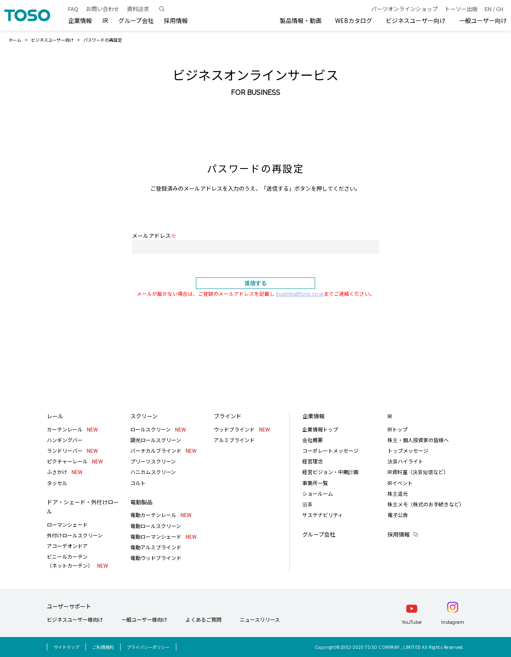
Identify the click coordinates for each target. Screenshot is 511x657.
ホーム (15, 40)
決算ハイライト (405, 461)
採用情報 (399, 534)
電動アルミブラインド (155, 547)
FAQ (73, 9)
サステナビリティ (322, 514)
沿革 (307, 504)
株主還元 (398, 493)
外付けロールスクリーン (75, 535)
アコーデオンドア (67, 545)
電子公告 (398, 514)
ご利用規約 (103, 647)
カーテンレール (72, 429)
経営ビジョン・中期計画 (330, 471)
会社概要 (312, 439)
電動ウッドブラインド (155, 557)
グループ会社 (136, 20)
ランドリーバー (72, 450)
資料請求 (138, 9)
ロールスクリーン (158, 429)
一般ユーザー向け (483, 20)
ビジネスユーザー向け (415, 20)
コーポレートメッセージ (330, 450)
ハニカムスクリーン (153, 471)
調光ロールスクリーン (155, 439)
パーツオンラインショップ (404, 9)
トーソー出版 (461, 9)
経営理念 (312, 461)
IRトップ (398, 429)
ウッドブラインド (242, 429)
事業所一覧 (315, 482)
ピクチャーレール (75, 461)
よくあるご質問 (203, 619)
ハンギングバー (65, 439)
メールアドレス (154, 235)
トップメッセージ (408, 450)
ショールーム (317, 493)
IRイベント (400, 482)
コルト (138, 482)
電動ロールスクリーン (155, 525)
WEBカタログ (353, 20)
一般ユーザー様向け (144, 619)
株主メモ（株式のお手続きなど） (426, 504)
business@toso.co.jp (300, 293)
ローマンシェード (67, 524)
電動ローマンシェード (163, 536)
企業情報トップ (320, 429)
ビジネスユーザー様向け (75, 619)
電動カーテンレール (161, 514)
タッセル (57, 482)
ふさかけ (65, 471)
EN (488, 9)
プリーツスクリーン (153, 461)
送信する (255, 283)
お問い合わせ (102, 9)
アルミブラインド (234, 439)
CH (499, 9)
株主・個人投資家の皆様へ (418, 439)
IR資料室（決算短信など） (418, 471)
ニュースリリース (260, 619)
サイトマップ (66, 647)
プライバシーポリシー (148, 647)
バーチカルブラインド (163, 450)
